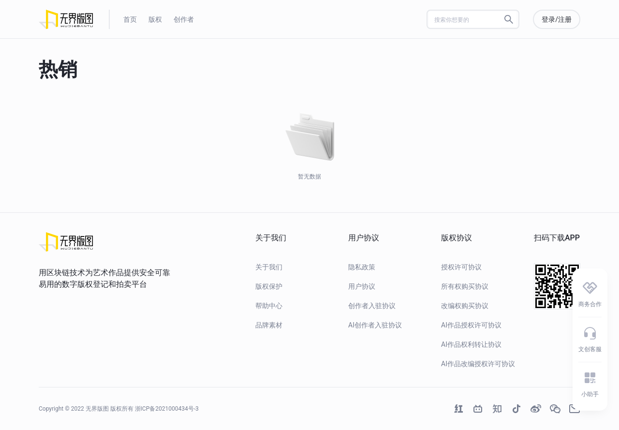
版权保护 (268, 286)
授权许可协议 (461, 267)
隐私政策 (361, 267)
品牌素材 (268, 325)
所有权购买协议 (464, 286)
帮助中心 (268, 306)
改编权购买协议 (464, 306)
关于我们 (268, 267)
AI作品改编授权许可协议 (478, 364)
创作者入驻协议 (372, 306)
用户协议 (361, 286)
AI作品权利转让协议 (471, 344)
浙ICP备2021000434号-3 (167, 408)
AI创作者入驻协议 (375, 325)
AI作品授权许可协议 (471, 325)
